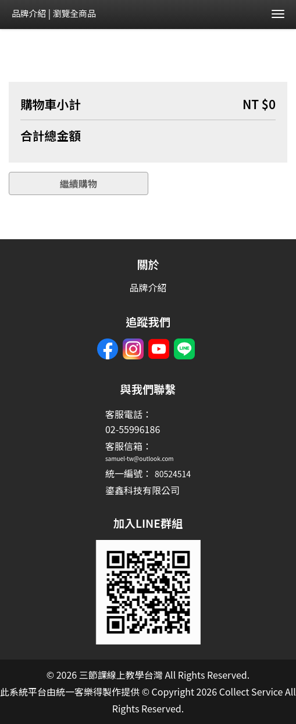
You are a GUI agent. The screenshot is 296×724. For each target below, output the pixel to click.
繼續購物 (78, 183)
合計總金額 (50, 135)
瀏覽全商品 (74, 13)
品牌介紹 (29, 13)
